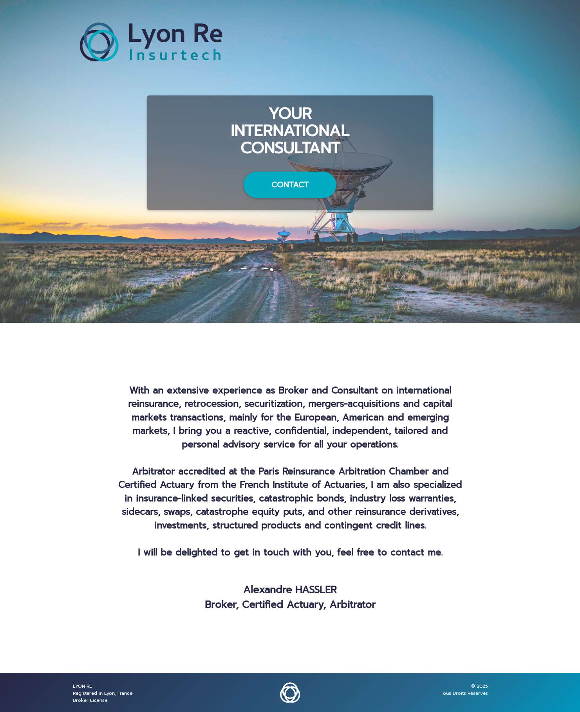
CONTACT (290, 185)
